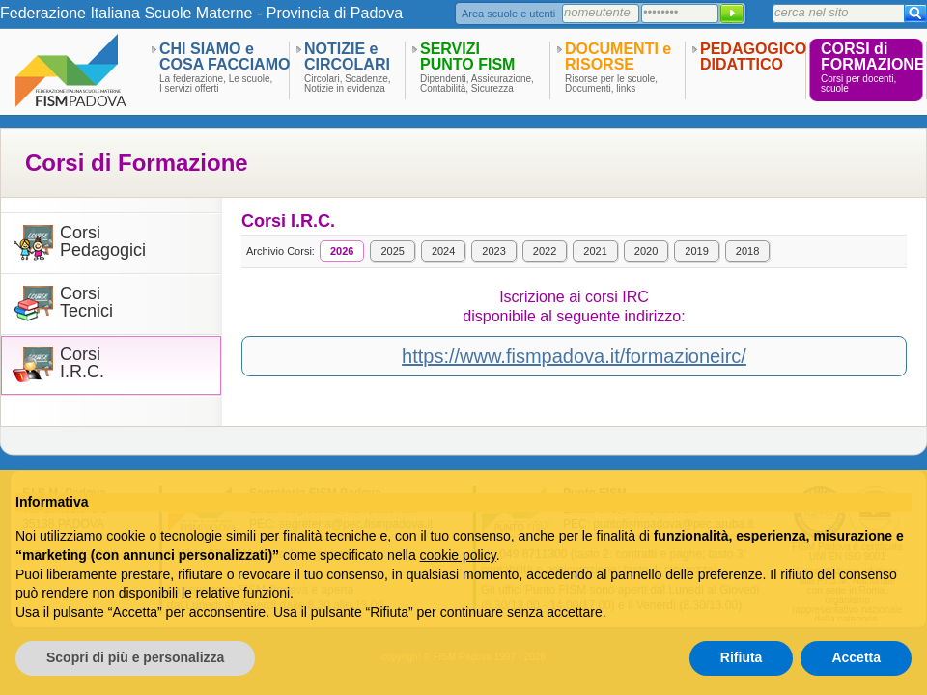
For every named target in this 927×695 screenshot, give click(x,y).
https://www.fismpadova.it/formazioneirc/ (574, 356)
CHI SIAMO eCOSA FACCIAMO (224, 56)
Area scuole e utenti (508, 13)
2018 (747, 251)
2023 (493, 251)
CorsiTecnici (86, 302)
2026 (341, 251)
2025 (392, 251)
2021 (594, 251)
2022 (544, 251)
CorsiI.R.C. (82, 363)
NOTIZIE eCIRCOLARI (347, 56)
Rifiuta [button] (741, 657)
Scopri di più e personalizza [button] (135, 657)
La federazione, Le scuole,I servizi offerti (215, 84)
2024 (443, 251)
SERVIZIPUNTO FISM (467, 56)
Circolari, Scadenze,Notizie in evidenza (347, 84)
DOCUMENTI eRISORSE (618, 56)
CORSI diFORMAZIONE (873, 56)
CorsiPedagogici (103, 242)
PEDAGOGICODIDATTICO (753, 56)
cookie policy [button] (458, 555)
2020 (646, 251)
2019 (696, 251)
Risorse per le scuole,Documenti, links (611, 84)
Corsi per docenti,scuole (858, 84)
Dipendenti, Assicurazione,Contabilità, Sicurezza (477, 84)
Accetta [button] (856, 657)
